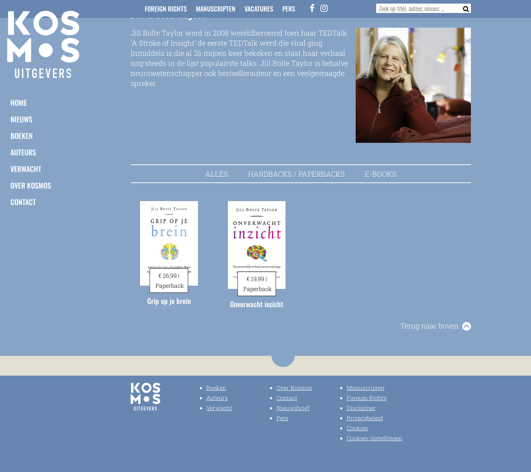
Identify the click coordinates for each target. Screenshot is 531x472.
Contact (23, 201)
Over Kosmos (30, 185)
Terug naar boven (429, 325)
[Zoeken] (463, 8)
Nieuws (21, 119)
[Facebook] (312, 8)
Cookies (357, 428)
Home (18, 102)
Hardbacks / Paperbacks (296, 173)
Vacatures (258, 8)
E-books (380, 173)
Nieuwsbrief (293, 408)
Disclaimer (361, 408)
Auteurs (23, 152)
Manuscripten (215, 8)
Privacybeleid (365, 418)
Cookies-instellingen (374, 438)
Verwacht (25, 168)
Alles (216, 173)
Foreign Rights (166, 8)
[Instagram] (324, 8)
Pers (288, 8)
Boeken (21, 135)
